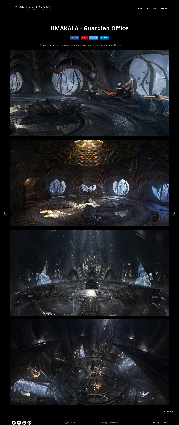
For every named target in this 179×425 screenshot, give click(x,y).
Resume (163, 8)
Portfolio (151, 8)
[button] (168, 411)
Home (141, 8)
